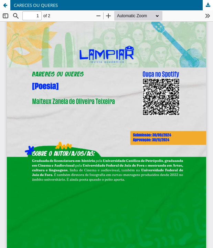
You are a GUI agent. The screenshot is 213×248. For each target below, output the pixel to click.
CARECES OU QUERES (36, 5)
